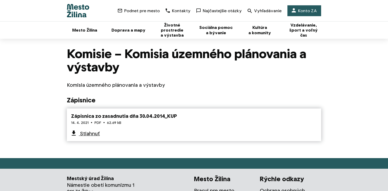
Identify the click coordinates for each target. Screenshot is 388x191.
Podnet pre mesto (139, 10)
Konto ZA (304, 10)
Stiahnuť (89, 133)
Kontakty (178, 10)
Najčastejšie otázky (219, 10)
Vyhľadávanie (265, 11)
